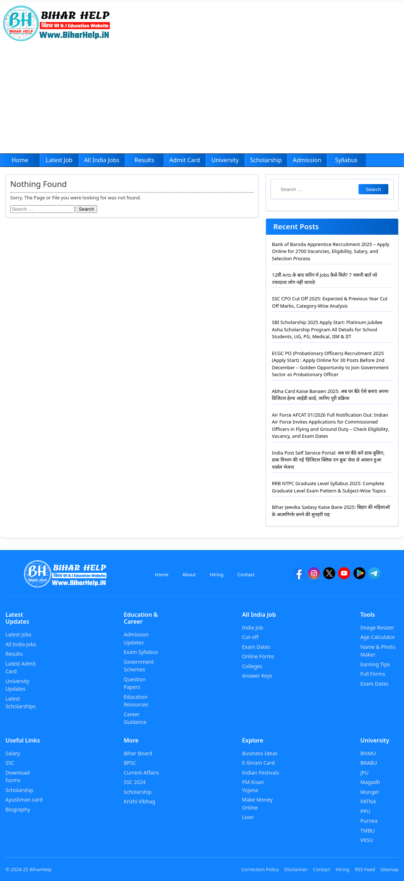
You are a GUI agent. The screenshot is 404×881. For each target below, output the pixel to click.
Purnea (368, 820)
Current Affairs (141, 772)
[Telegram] (374, 576)
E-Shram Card (258, 762)
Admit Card (184, 160)
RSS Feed (365, 869)
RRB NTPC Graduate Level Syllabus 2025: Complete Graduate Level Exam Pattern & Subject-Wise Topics (329, 487)
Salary (12, 753)
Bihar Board (138, 753)
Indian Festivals (260, 772)
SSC (9, 762)
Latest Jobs (18, 634)
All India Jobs (101, 160)
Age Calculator (377, 637)
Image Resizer (377, 627)
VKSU (366, 840)
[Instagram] (314, 576)
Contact (245, 574)
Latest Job (59, 160)
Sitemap (389, 869)
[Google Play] (359, 576)
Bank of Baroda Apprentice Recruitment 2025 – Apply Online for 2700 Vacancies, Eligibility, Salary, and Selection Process (330, 251)
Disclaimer (296, 869)
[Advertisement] (202, 99)
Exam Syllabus (141, 651)
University (225, 160)
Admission (307, 160)
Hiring (216, 574)
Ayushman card (24, 799)
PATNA (368, 801)
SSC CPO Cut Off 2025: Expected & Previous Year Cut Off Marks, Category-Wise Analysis (329, 302)
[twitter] (329, 576)
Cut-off (250, 637)
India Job (252, 627)
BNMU (368, 753)
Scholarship (266, 160)
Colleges (252, 666)
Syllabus (346, 160)
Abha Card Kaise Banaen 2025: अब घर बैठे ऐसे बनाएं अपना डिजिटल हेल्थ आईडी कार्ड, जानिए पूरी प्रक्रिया (330, 395)
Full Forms (372, 673)
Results (144, 160)
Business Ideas (259, 753)
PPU (365, 811)
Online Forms (258, 656)
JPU (364, 772)
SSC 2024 (135, 782)
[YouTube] (344, 576)
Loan (248, 817)
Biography (17, 809)
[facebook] (299, 576)
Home (20, 160)
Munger (369, 791)
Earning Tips (375, 664)
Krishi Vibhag (139, 801)
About (189, 574)
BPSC (130, 762)
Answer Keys (257, 675)
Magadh (370, 782)
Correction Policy (260, 869)
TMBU (367, 830)
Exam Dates (256, 646)
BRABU (368, 762)
